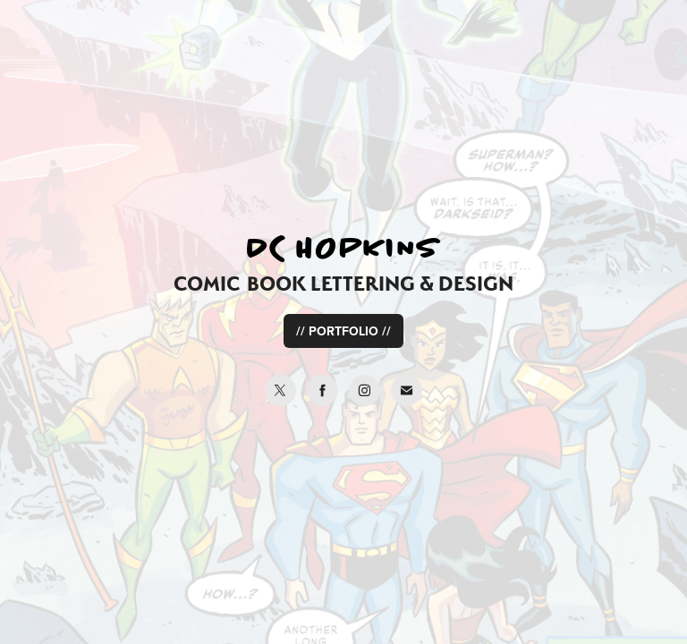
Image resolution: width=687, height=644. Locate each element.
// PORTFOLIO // (343, 331)
